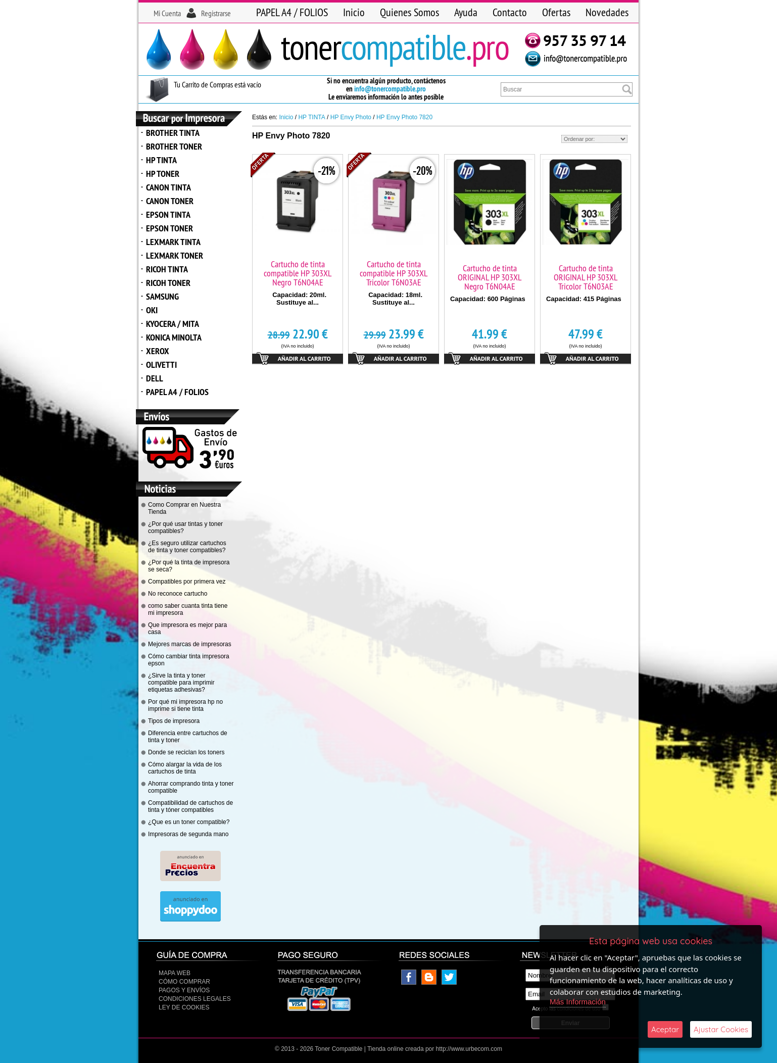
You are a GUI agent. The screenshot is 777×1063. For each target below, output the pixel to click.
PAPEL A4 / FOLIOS (292, 12)
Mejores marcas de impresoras (189, 644)
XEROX (157, 351)
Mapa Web (174, 973)
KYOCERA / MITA (172, 323)
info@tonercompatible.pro (390, 88)
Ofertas (556, 12)
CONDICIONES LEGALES (195, 998)
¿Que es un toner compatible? (188, 822)
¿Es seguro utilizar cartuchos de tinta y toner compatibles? (187, 547)
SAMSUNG (162, 296)
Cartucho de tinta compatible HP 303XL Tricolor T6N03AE (393, 273)
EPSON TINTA (168, 214)
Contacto (510, 12)
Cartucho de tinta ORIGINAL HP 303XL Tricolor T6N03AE (585, 277)
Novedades (607, 12)
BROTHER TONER (174, 146)
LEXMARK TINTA (173, 242)
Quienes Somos (409, 12)
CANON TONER (169, 201)
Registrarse (216, 13)
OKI (152, 310)
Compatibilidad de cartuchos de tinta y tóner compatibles (190, 806)
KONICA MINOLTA (174, 337)
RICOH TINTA (167, 269)
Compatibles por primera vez (186, 581)
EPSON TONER (169, 228)
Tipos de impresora (174, 720)
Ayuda (465, 12)
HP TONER (162, 173)
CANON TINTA (168, 187)
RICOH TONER (168, 282)
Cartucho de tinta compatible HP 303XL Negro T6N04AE (297, 273)
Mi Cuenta (167, 13)
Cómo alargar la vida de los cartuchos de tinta (185, 768)
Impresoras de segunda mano (188, 834)
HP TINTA (161, 160)
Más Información (578, 1001)
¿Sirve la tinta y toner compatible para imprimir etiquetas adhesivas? (181, 682)
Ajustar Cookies (721, 1029)
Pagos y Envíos (184, 990)
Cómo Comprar (184, 981)
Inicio (354, 12)
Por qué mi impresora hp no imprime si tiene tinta (185, 705)
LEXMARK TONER (174, 255)
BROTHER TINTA (173, 132)
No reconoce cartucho (177, 593)
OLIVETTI (161, 364)
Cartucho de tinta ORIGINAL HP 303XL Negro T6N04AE (489, 277)
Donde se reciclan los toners (186, 752)
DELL (154, 378)
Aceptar (665, 1029)
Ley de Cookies (184, 1007)
